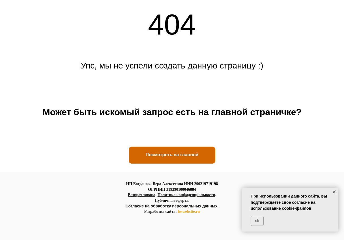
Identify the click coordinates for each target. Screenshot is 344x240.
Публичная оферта (171, 200)
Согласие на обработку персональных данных (171, 206)
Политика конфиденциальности (186, 195)
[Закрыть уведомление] (334, 192)
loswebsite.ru (189, 211)
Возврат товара (141, 195)
